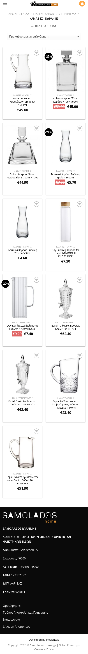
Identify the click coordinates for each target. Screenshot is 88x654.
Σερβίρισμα (67, 14)
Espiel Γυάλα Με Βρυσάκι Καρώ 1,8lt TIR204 (66, 327)
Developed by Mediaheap (44, 639)
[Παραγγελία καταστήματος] (44, 36)
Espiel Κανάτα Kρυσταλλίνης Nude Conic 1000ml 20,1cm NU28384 (22, 480)
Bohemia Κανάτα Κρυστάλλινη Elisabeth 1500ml (22, 101)
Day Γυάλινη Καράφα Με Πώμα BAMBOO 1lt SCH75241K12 (65, 253)
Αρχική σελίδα (18, 14)
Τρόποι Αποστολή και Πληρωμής (25, 612)
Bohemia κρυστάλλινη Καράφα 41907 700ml (65, 100)
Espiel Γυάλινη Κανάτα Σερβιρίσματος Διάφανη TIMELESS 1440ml (65, 404)
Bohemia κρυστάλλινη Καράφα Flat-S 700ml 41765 (22, 176)
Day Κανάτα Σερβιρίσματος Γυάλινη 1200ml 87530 (22, 327)
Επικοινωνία (11, 620)
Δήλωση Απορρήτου (17, 627)
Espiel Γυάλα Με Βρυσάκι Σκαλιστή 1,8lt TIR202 (22, 403)
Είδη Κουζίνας (44, 14)
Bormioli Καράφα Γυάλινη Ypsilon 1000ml (65, 176)
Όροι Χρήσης (12, 606)
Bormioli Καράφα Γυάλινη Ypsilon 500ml (22, 251)
